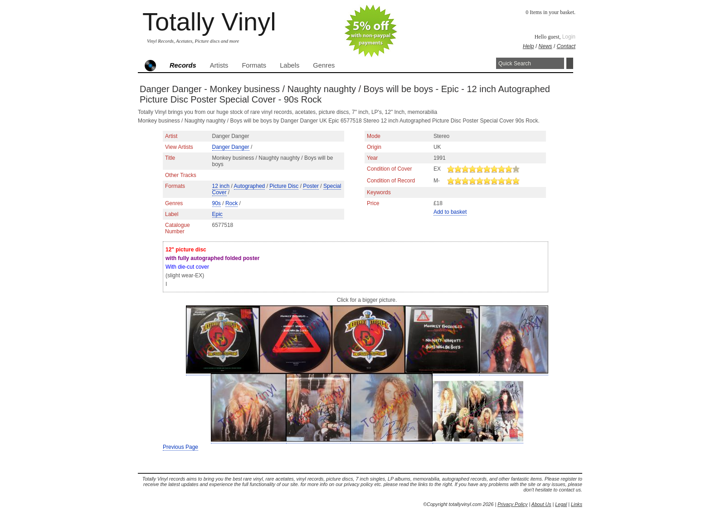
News (545, 46)
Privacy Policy (512, 504)
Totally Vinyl (209, 21)
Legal (561, 504)
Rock (231, 203)
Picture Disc (283, 186)
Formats (254, 65)
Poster (311, 186)
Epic (217, 214)
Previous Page (180, 447)
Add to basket (450, 212)
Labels (289, 65)
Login (568, 37)
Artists (219, 65)
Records (183, 65)
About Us (541, 504)
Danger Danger (230, 147)
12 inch (221, 186)
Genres (324, 65)
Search (569, 63)
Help (528, 46)
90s (216, 203)
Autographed (249, 186)
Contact (566, 46)
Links (576, 504)
